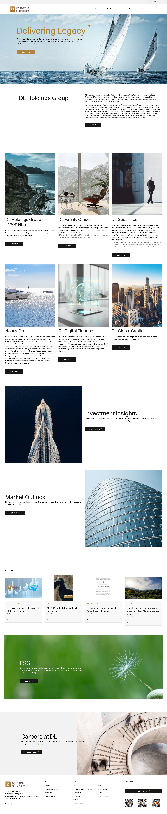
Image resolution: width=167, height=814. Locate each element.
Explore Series (94, 429)
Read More (10, 620)
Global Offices (50, 796)
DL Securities (76, 796)
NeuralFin (75, 800)
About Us (97, 9)
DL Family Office (77, 793)
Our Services (112, 9)
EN (145, 2)
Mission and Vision (51, 789)
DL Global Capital (78, 803)
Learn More (25, 52)
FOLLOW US (143, 791)
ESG (143, 9)
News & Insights (129, 9)
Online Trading (103, 796)
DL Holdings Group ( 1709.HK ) (82, 789)
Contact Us (9, 804)
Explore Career (31, 752)
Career (153, 9)
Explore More (10, 571)
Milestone (48, 793)
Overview (48, 786)
